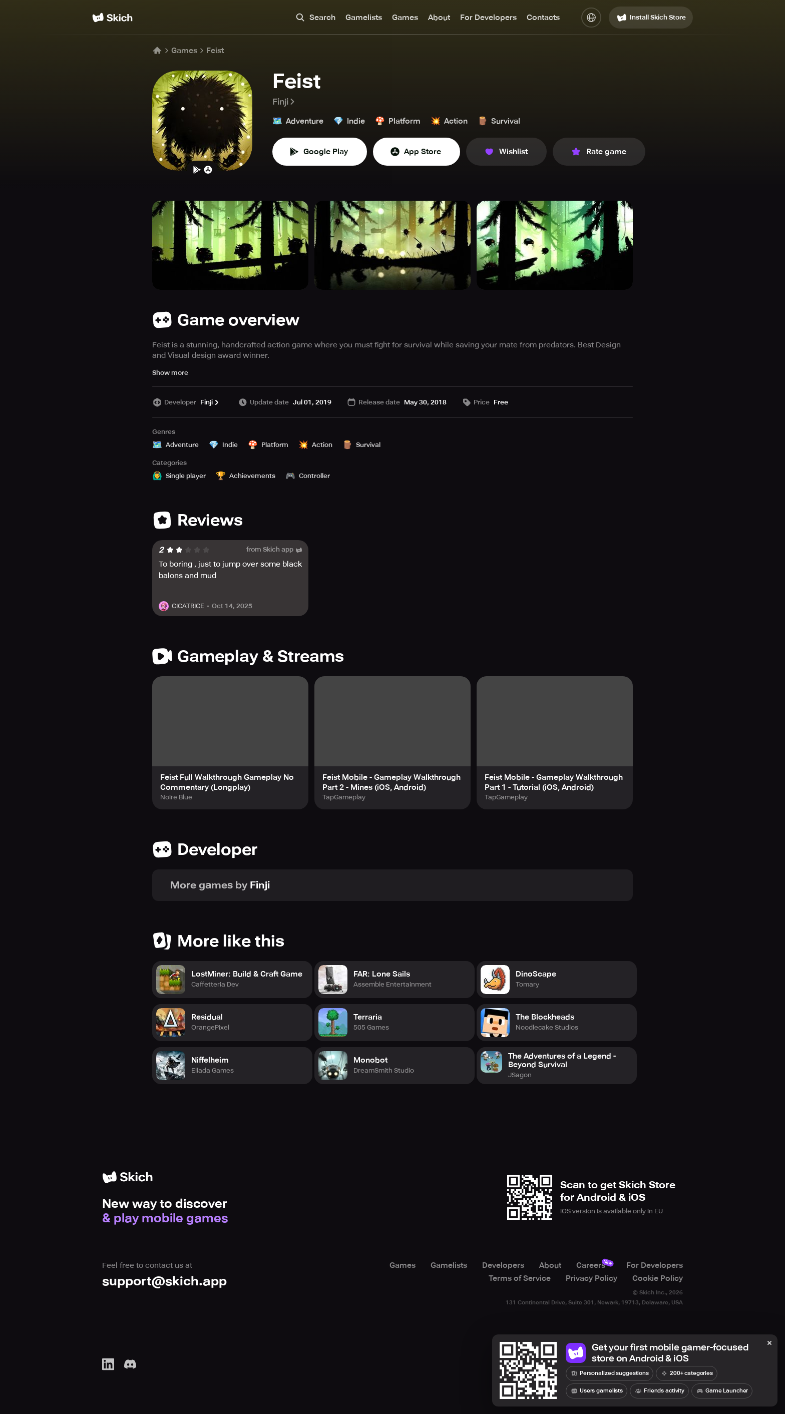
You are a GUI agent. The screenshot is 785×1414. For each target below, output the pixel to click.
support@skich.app (164, 1280)
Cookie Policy (657, 1277)
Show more (170, 372)
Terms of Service (520, 1277)
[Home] (112, 17)
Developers (503, 1264)
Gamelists (363, 17)
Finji (284, 102)
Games (405, 17)
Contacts (543, 17)
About (439, 17)
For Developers (488, 17)
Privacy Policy (591, 1277)
